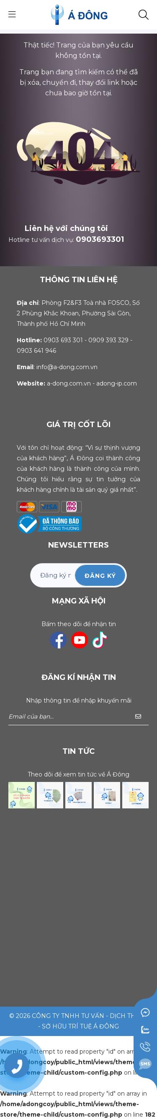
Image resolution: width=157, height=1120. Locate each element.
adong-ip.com (116, 383)
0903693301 (100, 239)
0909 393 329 (108, 340)
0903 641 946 (36, 350)
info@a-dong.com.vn (67, 367)
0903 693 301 (63, 340)
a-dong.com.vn (69, 383)
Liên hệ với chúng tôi (66, 228)
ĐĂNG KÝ (100, 576)
